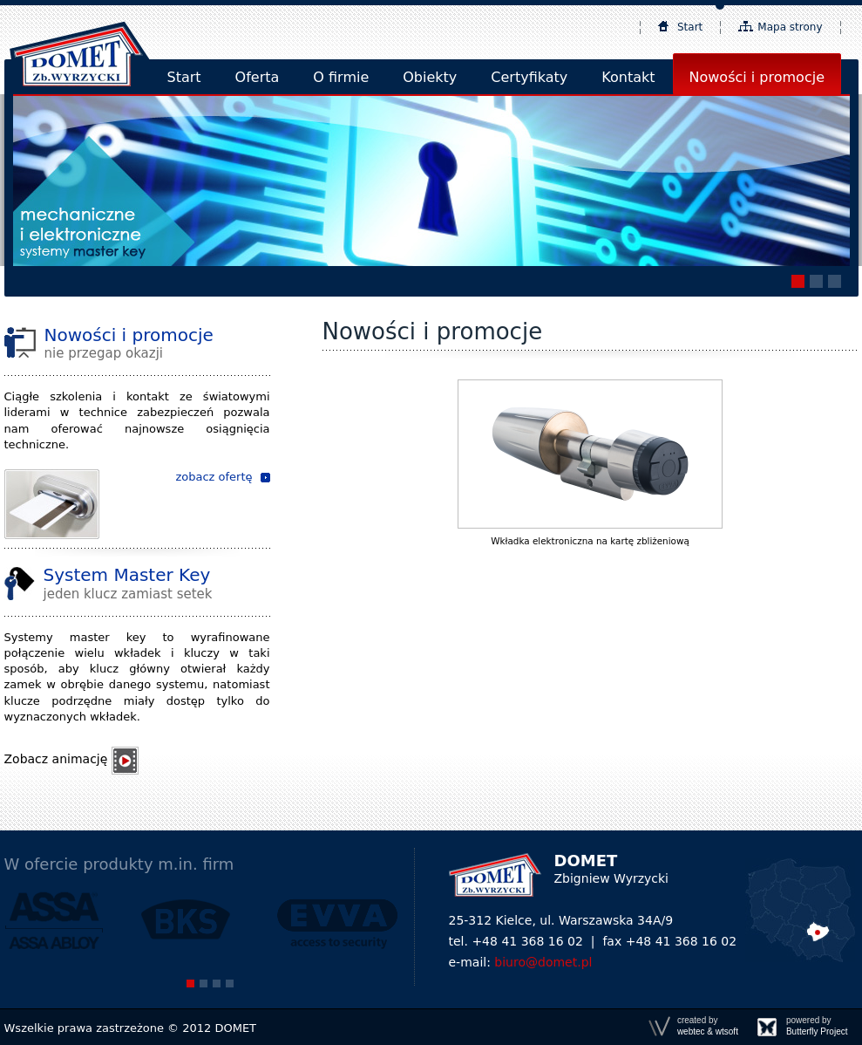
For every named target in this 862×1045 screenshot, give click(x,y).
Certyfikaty (529, 77)
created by (707, 1026)
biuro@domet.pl (543, 962)
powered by (817, 1026)
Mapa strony (789, 27)
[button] (797, 281)
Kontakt (628, 77)
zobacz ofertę (213, 476)
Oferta (257, 77)
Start (689, 27)
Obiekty (430, 77)
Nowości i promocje (757, 77)
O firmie (341, 77)
